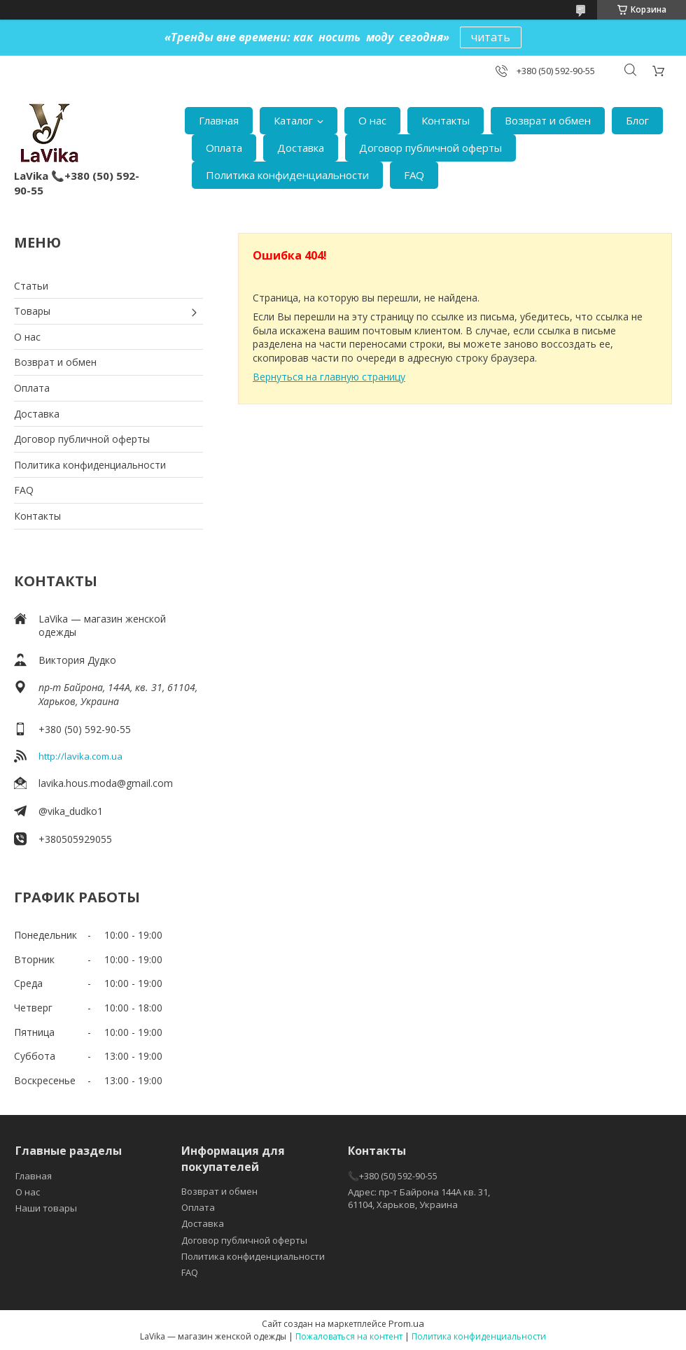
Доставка (300, 148)
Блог (637, 120)
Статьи (31, 285)
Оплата (224, 148)
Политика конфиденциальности (287, 175)
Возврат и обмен (548, 120)
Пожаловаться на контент (348, 1336)
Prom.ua (406, 1323)
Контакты (445, 120)
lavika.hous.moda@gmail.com (105, 783)
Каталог (293, 120)
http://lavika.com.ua (80, 756)
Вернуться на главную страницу (329, 376)
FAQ (414, 175)
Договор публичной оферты (430, 148)
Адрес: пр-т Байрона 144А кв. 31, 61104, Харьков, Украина (419, 1198)
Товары (32, 311)
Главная (219, 120)
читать (490, 37)
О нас (372, 120)
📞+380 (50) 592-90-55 (393, 1176)
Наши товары (46, 1208)
